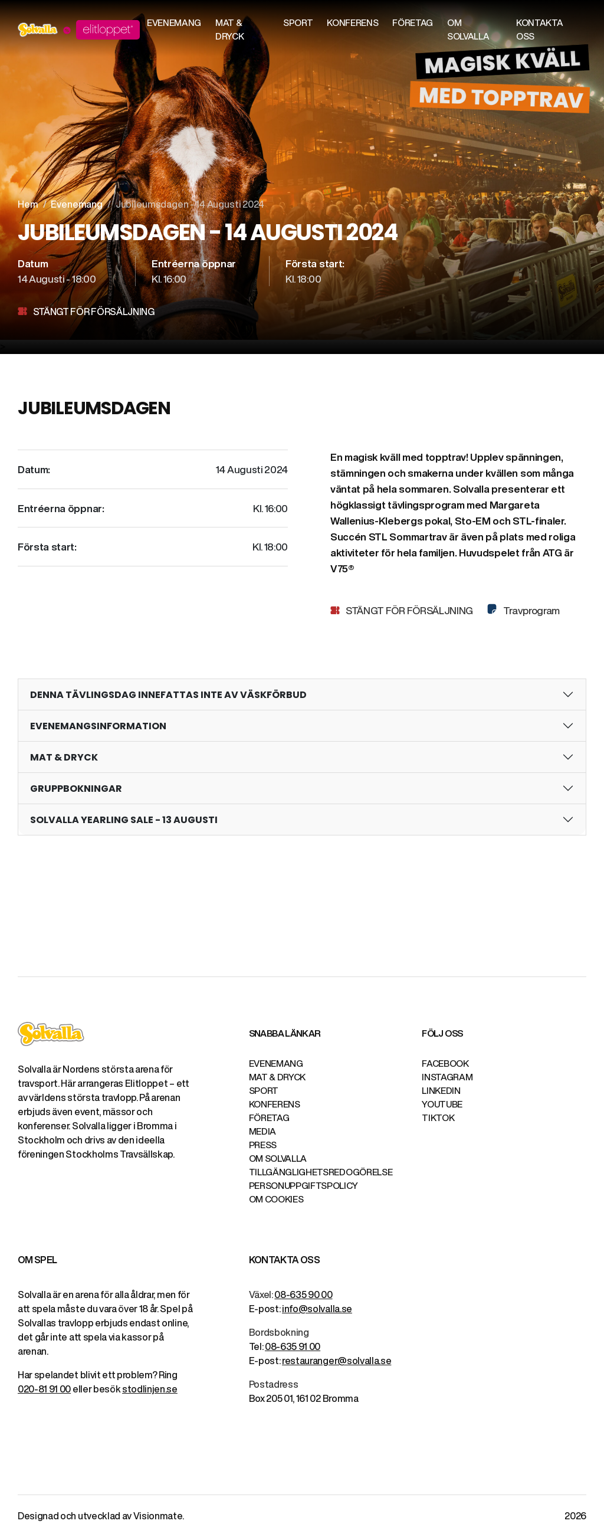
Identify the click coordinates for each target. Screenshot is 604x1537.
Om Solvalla (278, 1158)
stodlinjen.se (150, 1389)
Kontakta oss (539, 29)
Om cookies (276, 1199)
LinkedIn (441, 1090)
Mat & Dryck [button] (229, 29)
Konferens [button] (352, 22)
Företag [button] (412, 22)
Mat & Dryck (277, 1077)
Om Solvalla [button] (468, 29)
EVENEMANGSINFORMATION (98, 726)
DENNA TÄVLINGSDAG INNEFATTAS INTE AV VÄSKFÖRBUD (168, 695)
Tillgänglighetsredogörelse (321, 1172)
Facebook (445, 1063)
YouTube (442, 1104)
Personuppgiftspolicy (303, 1185)
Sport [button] (298, 22)
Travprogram (530, 610)
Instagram (447, 1077)
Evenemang (77, 204)
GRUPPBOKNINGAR (76, 788)
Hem (28, 204)
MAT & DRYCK (64, 757)
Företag (269, 1117)
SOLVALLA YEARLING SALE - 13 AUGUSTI (124, 820)
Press (263, 1145)
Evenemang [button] (174, 22)
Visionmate (157, 1515)
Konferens (274, 1104)
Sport (263, 1090)
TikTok (438, 1117)
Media (262, 1131)
